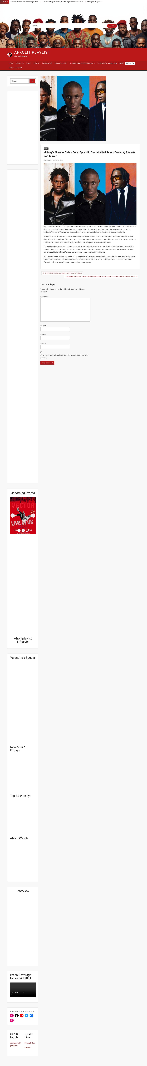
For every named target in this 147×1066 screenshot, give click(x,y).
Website (43, 343)
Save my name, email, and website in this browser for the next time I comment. (64, 356)
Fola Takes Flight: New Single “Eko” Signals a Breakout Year (69, 2)
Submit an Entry (15, 68)
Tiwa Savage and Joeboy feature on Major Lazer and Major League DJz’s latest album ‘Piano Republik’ (100, 276)
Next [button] (33, 515)
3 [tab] (27, 530)
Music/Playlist (61, 63)
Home (11, 63)
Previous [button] (13, 515)
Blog (29, 63)
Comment (44, 297)
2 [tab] (23, 530)
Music (46, 148)
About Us (19, 63)
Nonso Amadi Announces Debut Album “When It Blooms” (63, 273)
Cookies (27, 1047)
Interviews (102, 63)
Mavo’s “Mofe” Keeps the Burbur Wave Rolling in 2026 (27, 2)
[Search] (32, 81)
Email (43, 335)
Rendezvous (47, 63)
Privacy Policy (29, 1043)
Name (43, 326)
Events (36, 63)
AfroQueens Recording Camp (81, 63)
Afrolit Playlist (32, 52)
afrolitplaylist (48, 160)
